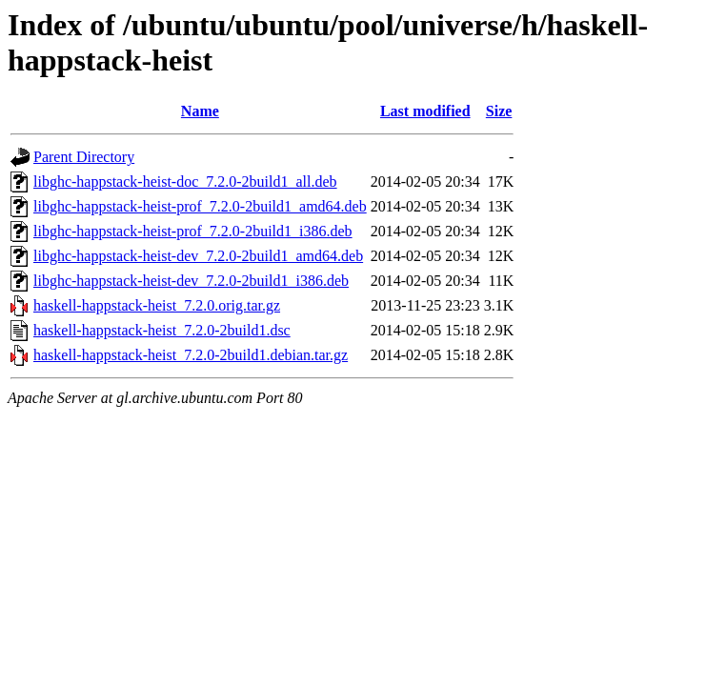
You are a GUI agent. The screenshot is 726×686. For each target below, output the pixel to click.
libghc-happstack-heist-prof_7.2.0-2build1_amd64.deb (200, 206)
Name (200, 111)
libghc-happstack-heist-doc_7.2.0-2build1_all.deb (185, 181)
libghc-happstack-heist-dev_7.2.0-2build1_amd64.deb (198, 256)
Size (499, 111)
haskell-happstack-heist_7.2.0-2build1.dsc (162, 330)
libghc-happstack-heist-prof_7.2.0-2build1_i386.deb (193, 231)
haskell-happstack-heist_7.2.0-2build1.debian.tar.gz (190, 355)
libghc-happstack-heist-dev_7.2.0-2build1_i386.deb (191, 280)
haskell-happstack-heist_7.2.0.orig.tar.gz (156, 305)
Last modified (425, 111)
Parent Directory (83, 157)
